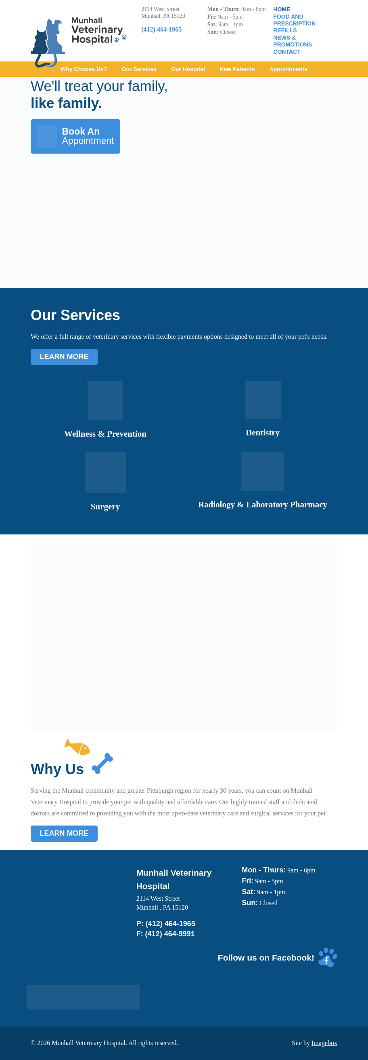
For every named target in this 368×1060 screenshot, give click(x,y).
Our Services (139, 69)
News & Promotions (292, 41)
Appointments (288, 69)
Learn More (64, 357)
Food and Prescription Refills (294, 23)
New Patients (237, 69)
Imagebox (324, 1042)
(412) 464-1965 (170, 924)
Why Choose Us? (84, 69)
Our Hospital (188, 69)
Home (281, 9)
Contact (286, 52)
